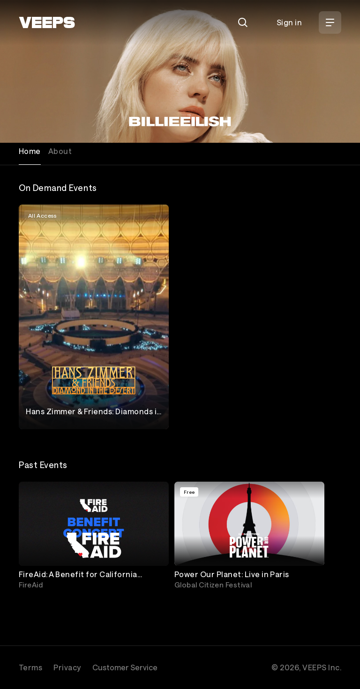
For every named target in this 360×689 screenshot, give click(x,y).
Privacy (67, 667)
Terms (30, 667)
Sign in (289, 22)
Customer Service (125, 667)
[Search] (243, 22)
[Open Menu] (330, 22)
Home (30, 151)
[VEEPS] (47, 22)
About (60, 151)
